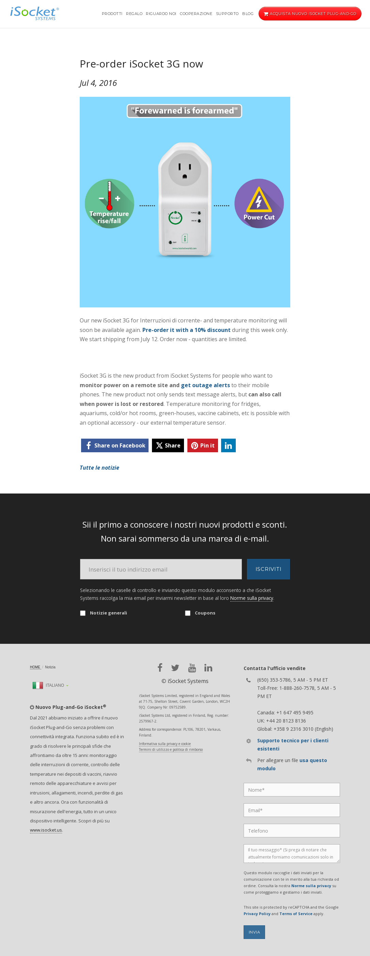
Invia (254, 932)
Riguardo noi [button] (161, 13)
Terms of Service (295, 913)
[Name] (292, 789)
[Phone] (292, 830)
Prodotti (112, 13)
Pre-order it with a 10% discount (186, 330)
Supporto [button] (227, 13)
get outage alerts (205, 385)
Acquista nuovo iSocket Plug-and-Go (310, 13)
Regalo (134, 13)
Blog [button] (247, 13)
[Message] (292, 853)
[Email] (161, 569)
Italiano (48, 685)
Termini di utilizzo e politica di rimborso (171, 749)
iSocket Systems (188, 681)
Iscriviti (269, 569)
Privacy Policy (257, 913)
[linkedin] (228, 445)
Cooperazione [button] (196, 13)
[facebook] (115, 445)
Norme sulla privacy (251, 598)
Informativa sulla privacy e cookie (165, 743)
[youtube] (192, 667)
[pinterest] (202, 445)
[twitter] (168, 445)
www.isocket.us (46, 830)
